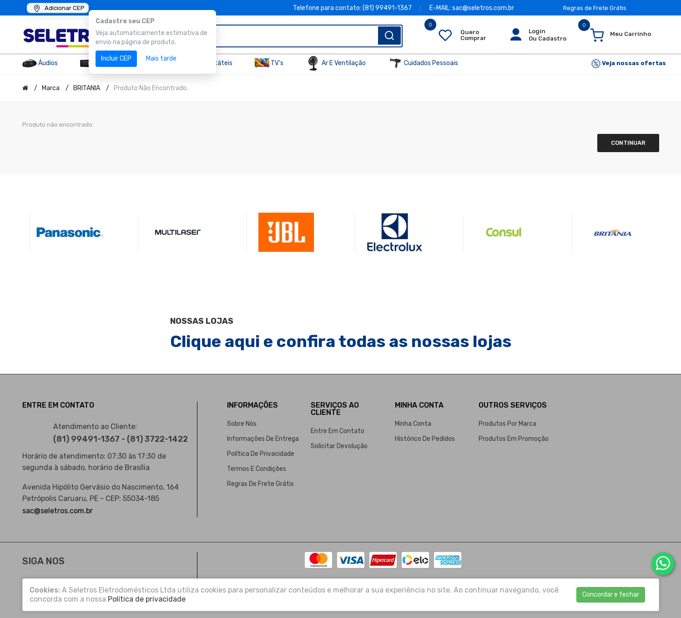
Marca (51, 88)
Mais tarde (161, 58)
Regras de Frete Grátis (594, 8)
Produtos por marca (507, 424)
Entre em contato (337, 431)
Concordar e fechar (610, 594)
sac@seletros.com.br (57, 510)
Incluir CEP (116, 58)
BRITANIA (86, 88)
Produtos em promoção (514, 439)
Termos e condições (256, 469)
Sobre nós (242, 424)
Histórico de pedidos (425, 439)
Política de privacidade (260, 454)
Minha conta (413, 424)
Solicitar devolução (339, 446)
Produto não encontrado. (151, 88)
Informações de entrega (263, 439)
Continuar (628, 142)
